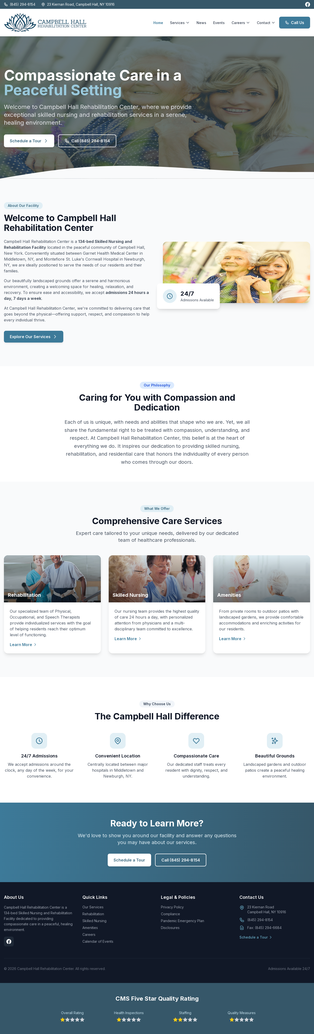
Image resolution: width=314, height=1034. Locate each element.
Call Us (294, 22)
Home (158, 23)
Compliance (170, 914)
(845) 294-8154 (19, 4)
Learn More (23, 644)
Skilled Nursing (94, 921)
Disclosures (170, 928)
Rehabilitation (93, 914)
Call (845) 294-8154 (87, 140)
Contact (266, 23)
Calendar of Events (97, 941)
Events (219, 23)
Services (180, 23)
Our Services (93, 907)
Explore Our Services (33, 336)
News (201, 23)
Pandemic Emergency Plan (182, 921)
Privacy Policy (172, 907)
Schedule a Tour (29, 140)
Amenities (90, 928)
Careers (241, 23)
